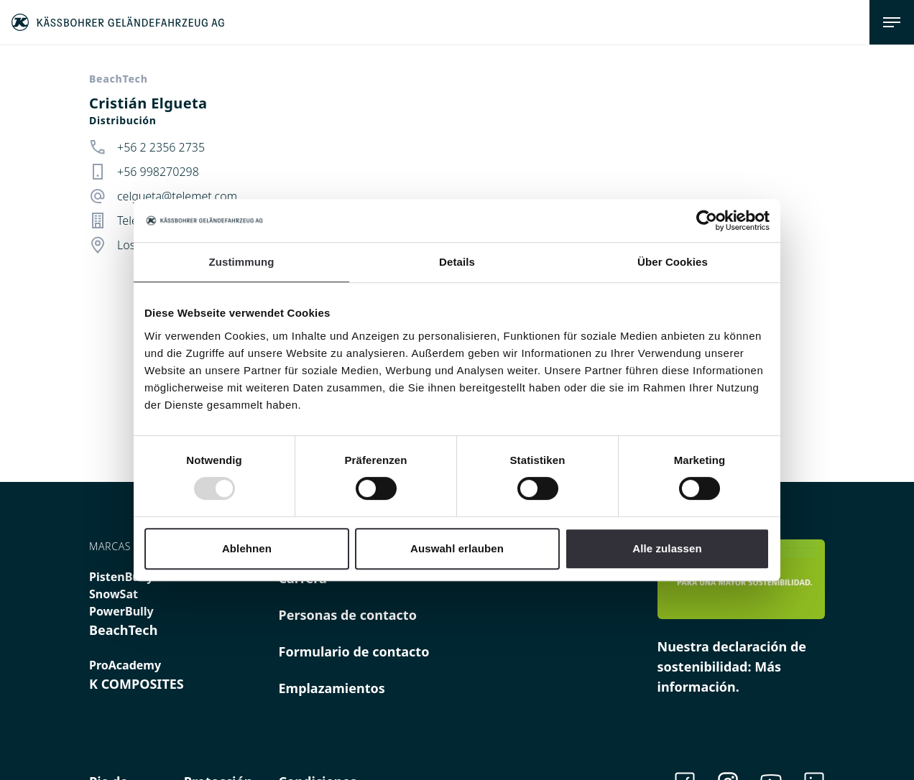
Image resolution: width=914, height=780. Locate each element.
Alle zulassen (666, 548)
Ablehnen (247, 548)
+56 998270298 (158, 171)
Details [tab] (457, 262)
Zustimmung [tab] (241, 262)
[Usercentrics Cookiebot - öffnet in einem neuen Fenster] (707, 220)
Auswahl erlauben (457, 548)
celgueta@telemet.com (177, 196)
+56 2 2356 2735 (161, 147)
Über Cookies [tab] (672, 262)
